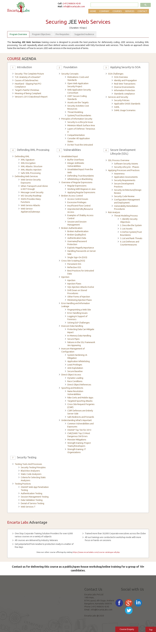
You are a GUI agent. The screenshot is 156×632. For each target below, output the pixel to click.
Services (129, 11)
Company (104, 11)
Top (151, 630)
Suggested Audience (84, 34)
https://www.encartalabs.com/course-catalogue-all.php (96, 552)
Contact (142, 11)
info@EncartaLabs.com (74, 6)
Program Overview (18, 34)
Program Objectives (41, 34)
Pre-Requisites (62, 34)
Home (93, 11)
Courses (117, 11)
